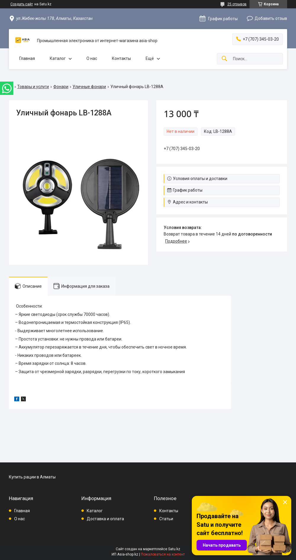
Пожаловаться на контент (163, 554)
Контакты (121, 58)
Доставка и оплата (105, 518)
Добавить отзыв (271, 18)
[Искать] (224, 58)
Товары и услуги (33, 86)
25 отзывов (237, 4)
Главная (27, 58)
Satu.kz (174, 549)
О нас (91, 58)
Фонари (60, 86)
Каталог (58, 58)
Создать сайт (21, 4)
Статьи (166, 518)
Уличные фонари (89, 86)
